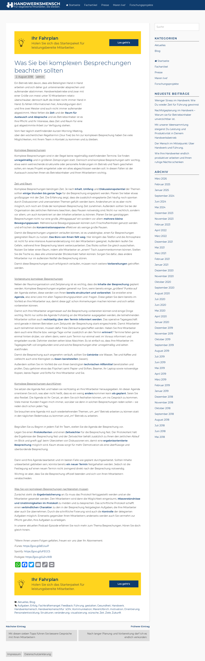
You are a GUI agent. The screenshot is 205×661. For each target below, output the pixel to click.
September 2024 (164, 196)
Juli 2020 (160, 299)
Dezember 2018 (164, 397)
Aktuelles (23, 602)
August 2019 (162, 351)
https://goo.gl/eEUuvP (36, 546)
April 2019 (160, 374)
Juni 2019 (160, 362)
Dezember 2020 (164, 270)
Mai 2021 (160, 247)
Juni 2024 (160, 201)
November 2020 (164, 276)
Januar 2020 (162, 322)
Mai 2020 (160, 311)
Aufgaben (23, 605)
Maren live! (119, 5)
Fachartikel (90, 5)
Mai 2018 (160, 437)
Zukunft (116, 612)
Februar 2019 (162, 385)
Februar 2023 (162, 224)
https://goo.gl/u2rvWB (38, 557)
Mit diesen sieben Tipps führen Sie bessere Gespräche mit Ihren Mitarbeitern (40, 635)
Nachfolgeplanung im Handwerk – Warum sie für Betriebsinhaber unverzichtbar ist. (175, 115)
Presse (105, 5)
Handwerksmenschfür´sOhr (54, 609)
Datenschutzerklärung (37, 654)
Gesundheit (104, 605)
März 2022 (161, 236)
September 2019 (164, 345)
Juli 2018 (160, 425)
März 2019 (160, 379)
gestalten (90, 605)
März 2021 (160, 253)
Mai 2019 (160, 368)
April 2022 (161, 230)
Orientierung (132, 609)
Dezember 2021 (164, 242)
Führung (79, 605)
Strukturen (46, 612)
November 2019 (164, 333)
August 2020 (162, 293)
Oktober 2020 (163, 282)
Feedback (67, 605)
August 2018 (162, 420)
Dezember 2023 (164, 213)
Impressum (14, 654)
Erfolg (33, 605)
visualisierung (79, 612)
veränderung (62, 612)
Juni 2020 (160, 305)
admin (40, 76)
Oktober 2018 (162, 408)
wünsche (93, 612)
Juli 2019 (160, 356)
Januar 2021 (161, 265)
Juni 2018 (160, 431)
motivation (116, 609)
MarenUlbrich (101, 609)
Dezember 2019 (164, 328)
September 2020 (164, 288)
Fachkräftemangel (49, 605)
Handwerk (118, 605)
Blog (32, 602)
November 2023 (164, 219)
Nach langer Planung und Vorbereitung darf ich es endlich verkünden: (117, 635)
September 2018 (164, 414)
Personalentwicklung (26, 612)
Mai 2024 (160, 207)
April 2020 (161, 316)
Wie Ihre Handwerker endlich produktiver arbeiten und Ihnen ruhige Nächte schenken (173, 158)
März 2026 (161, 178)
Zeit (102, 612)
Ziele (108, 612)
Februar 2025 (162, 184)
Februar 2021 (162, 259)
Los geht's (124, 42)
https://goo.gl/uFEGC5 (37, 551)
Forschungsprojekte (141, 5)
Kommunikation (82, 609)
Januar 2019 (162, 391)
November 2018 (164, 402)
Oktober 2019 (162, 339)
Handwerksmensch (25, 609)
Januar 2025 (162, 190)
